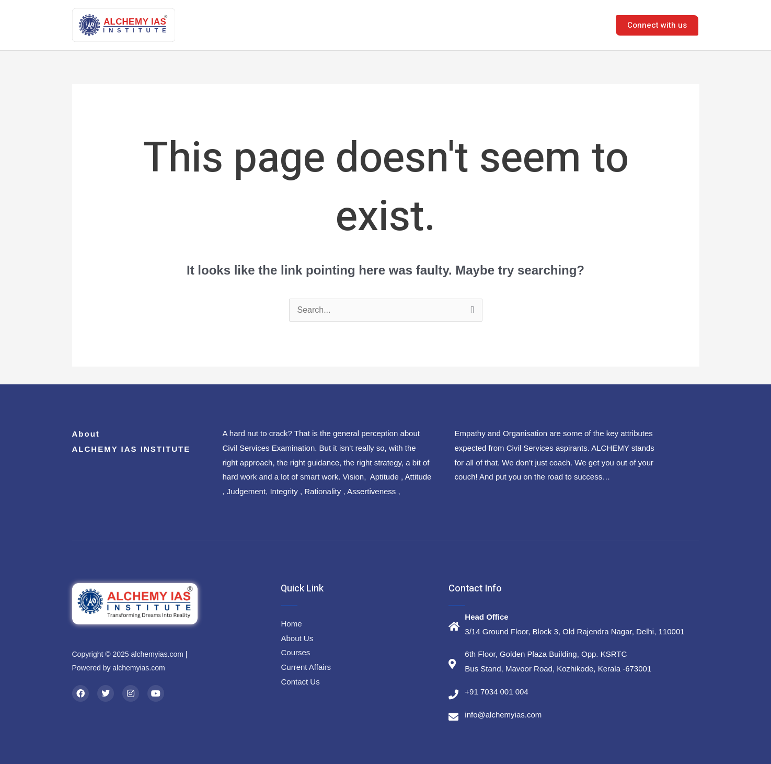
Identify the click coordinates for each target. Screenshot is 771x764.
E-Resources (509, 24)
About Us (391, 24)
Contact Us (573, 24)
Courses (443, 24)
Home (343, 24)
